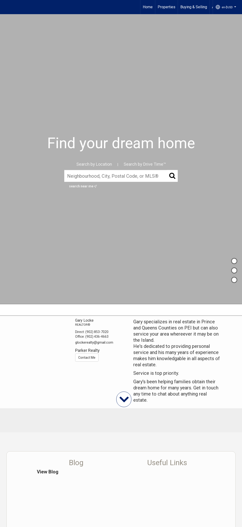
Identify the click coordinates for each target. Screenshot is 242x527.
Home (148, 7)
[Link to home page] (6, 7)
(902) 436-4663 (96, 336)
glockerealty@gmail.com (94, 342)
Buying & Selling (193, 7)
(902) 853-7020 (96, 332)
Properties (166, 7)
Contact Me (86, 357)
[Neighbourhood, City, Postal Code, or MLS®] (121, 176)
